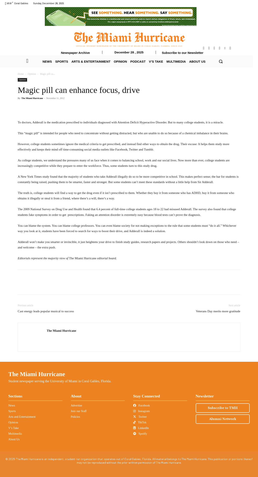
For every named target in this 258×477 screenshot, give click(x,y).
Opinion (32, 73)
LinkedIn (141, 428)
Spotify (140, 433)
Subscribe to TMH (223, 408)
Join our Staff (79, 411)
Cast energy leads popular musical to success (46, 311)
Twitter (140, 416)
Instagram (141, 411)
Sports (12, 411)
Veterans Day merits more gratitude (218, 311)
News (11, 405)
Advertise (76, 405)
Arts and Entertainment (22, 416)
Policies (75, 416)
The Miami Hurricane (32, 98)
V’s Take (13, 428)
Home (21, 73)
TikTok (140, 422)
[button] (221, 61)
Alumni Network (222, 419)
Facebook (141, 405)
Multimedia (15, 433)
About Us (14, 439)
